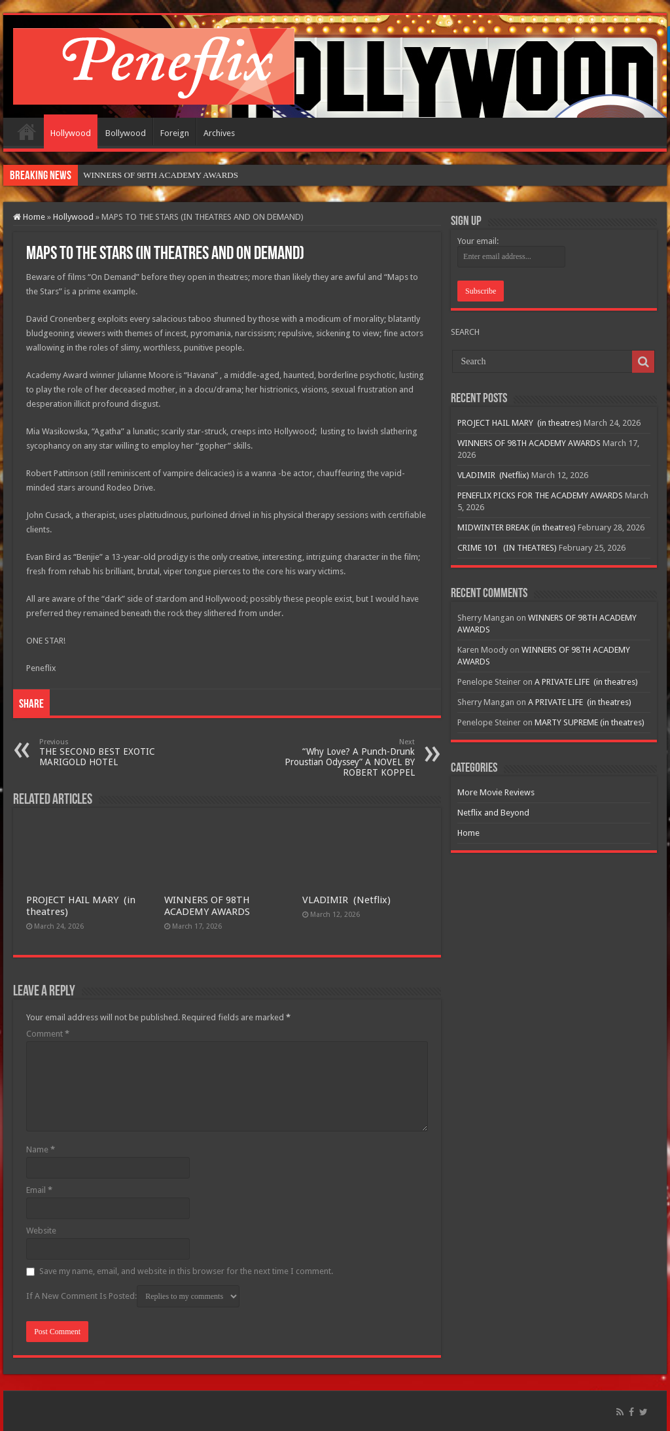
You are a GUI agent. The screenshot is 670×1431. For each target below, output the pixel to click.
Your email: (478, 241)
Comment (47, 1034)
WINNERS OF (109, 175)
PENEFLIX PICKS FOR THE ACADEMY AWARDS (540, 495)
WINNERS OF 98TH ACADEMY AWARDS (207, 906)
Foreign (174, 133)
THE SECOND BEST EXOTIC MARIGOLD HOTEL (106, 752)
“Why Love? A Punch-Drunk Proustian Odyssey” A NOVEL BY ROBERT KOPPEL (348, 758)
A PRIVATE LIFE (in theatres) (586, 682)
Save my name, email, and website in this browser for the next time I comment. (186, 1271)
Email (39, 1190)
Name (40, 1149)
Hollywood (70, 133)
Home (27, 131)
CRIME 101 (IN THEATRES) (507, 548)
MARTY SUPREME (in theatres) (589, 722)
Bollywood (125, 133)
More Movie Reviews (496, 792)
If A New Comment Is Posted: (132, 1296)
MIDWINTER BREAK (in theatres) (516, 527)
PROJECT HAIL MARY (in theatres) (519, 423)
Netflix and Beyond (493, 813)
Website (41, 1230)
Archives (219, 133)
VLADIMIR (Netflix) (346, 900)
